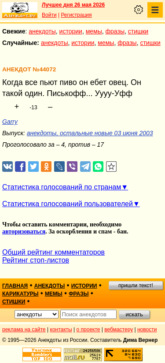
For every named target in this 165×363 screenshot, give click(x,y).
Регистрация (76, 15)
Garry (10, 121)
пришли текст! (135, 285)
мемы (94, 31)
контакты (61, 329)
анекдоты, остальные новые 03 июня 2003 (90, 133)
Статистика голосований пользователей (67, 203)
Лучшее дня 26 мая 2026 (73, 5)
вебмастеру (118, 329)
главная (15, 286)
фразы (115, 31)
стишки (138, 31)
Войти (49, 15)
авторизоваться (23, 231)
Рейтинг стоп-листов (35, 260)
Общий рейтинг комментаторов (53, 252)
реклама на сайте (24, 329)
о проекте (88, 329)
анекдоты (42, 31)
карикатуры (20, 294)
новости (147, 329)
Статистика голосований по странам (61, 187)
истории (70, 31)
